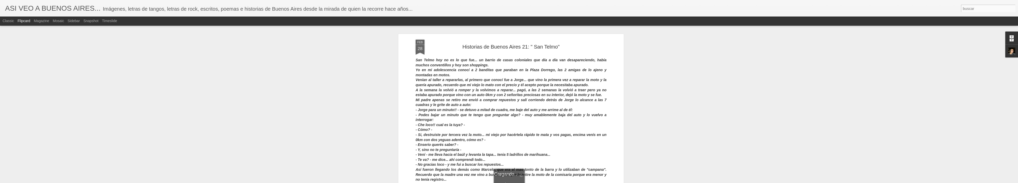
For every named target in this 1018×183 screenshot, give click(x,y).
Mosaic (58, 21)
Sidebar (74, 21)
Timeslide (109, 21)
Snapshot (90, 21)
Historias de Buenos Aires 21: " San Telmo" (511, 41)
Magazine (41, 21)
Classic (8, 21)
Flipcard (24, 21)
